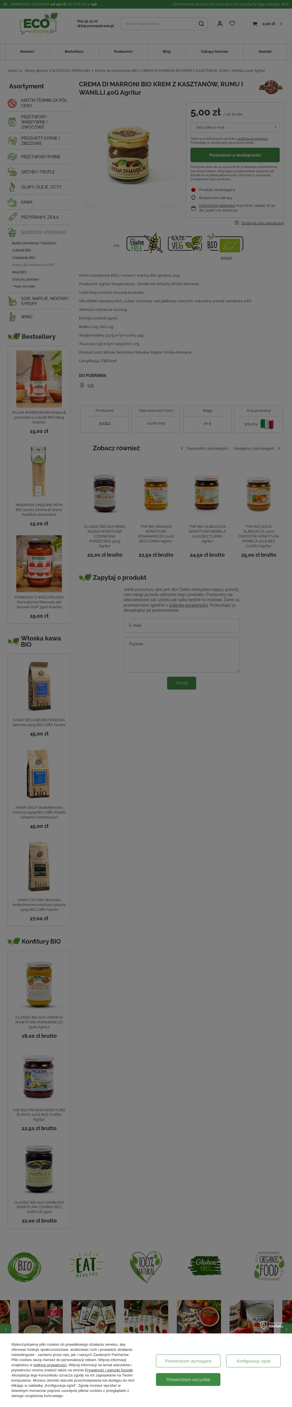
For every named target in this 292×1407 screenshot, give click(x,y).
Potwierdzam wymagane (188, 1361)
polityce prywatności (49, 1365)
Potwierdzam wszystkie (188, 1379)
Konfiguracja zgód (253, 1361)
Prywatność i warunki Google (109, 1370)
